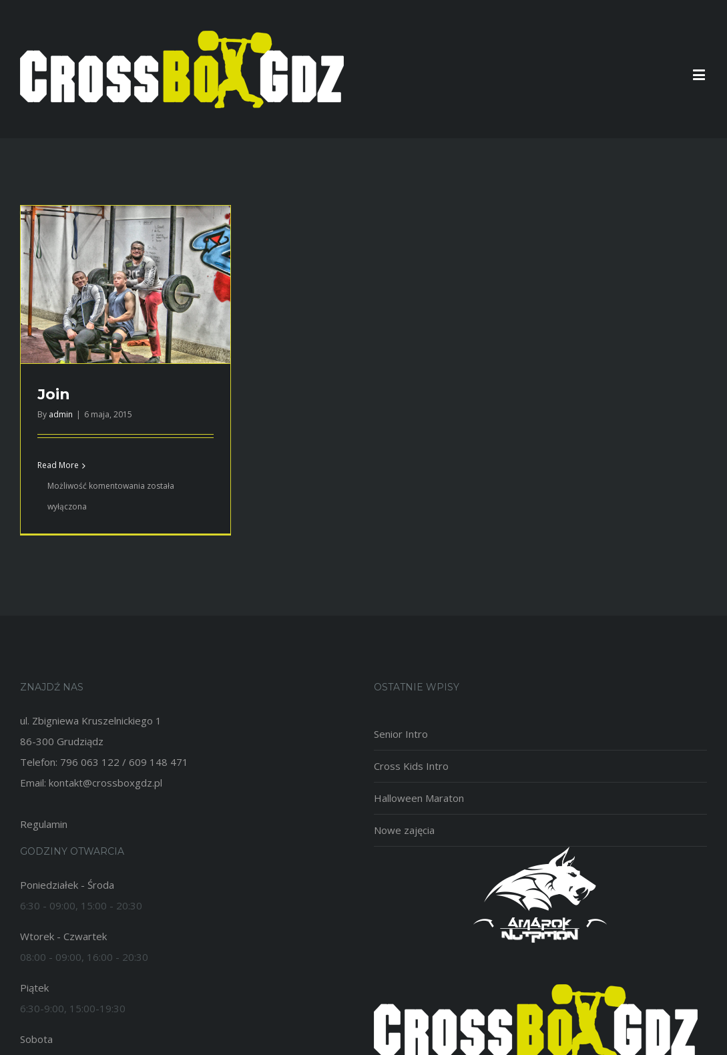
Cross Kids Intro (411, 766)
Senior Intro (401, 734)
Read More (58, 465)
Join (53, 394)
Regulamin (43, 824)
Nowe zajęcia (404, 830)
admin (61, 414)
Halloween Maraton (419, 798)
